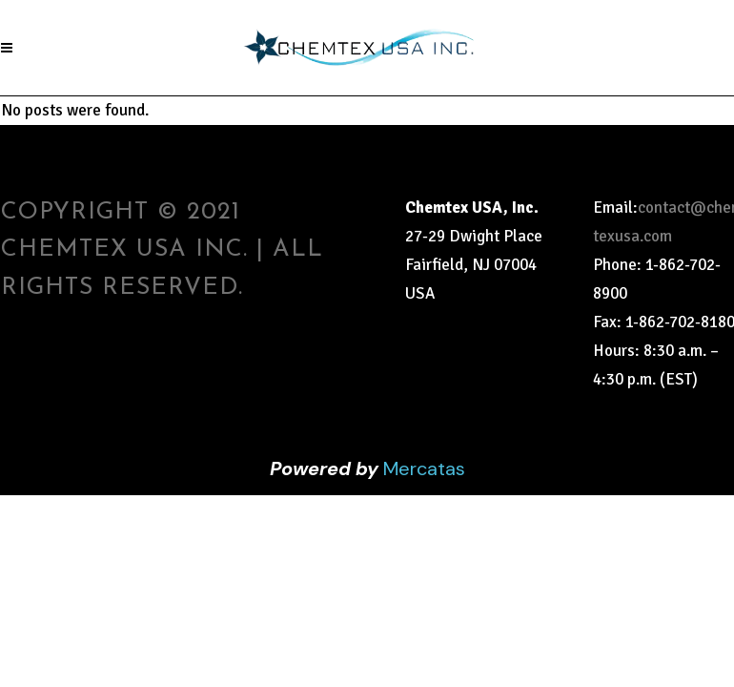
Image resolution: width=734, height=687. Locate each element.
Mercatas (424, 468)
